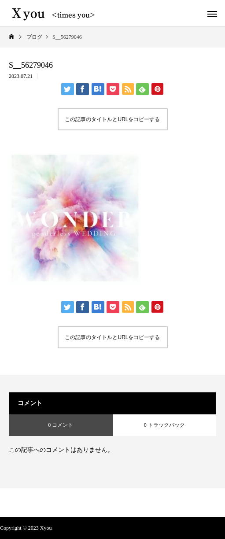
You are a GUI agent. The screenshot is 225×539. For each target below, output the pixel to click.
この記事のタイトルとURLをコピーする (112, 119)
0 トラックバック (164, 425)
